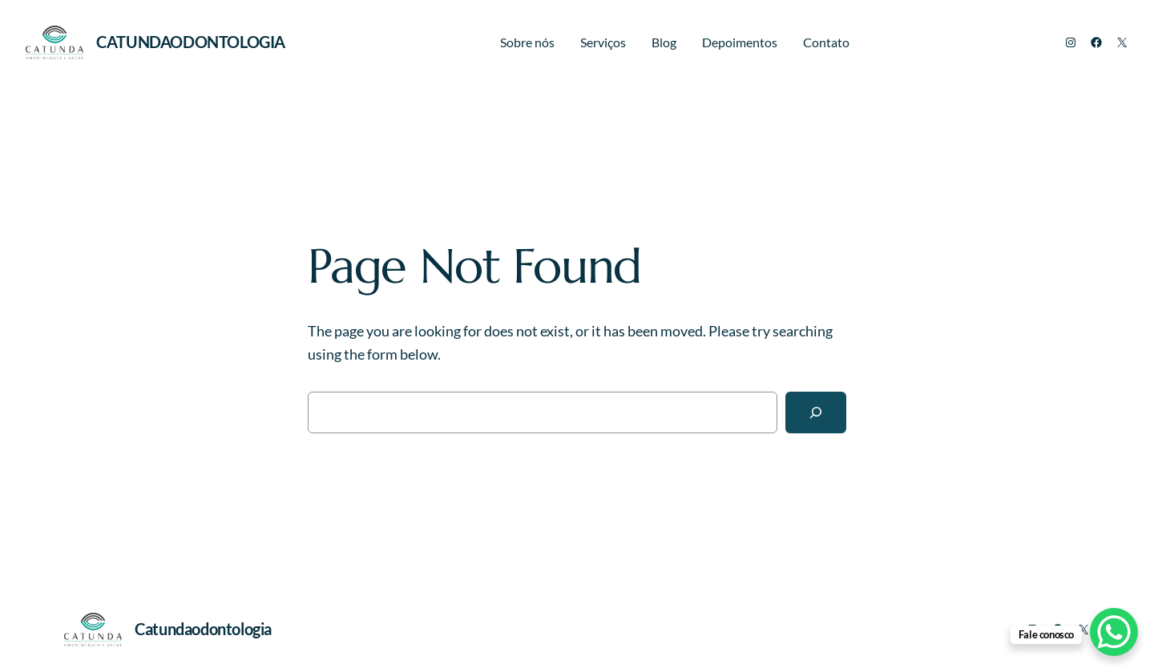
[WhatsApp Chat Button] (1114, 632)
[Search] (815, 412)
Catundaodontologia (190, 41)
